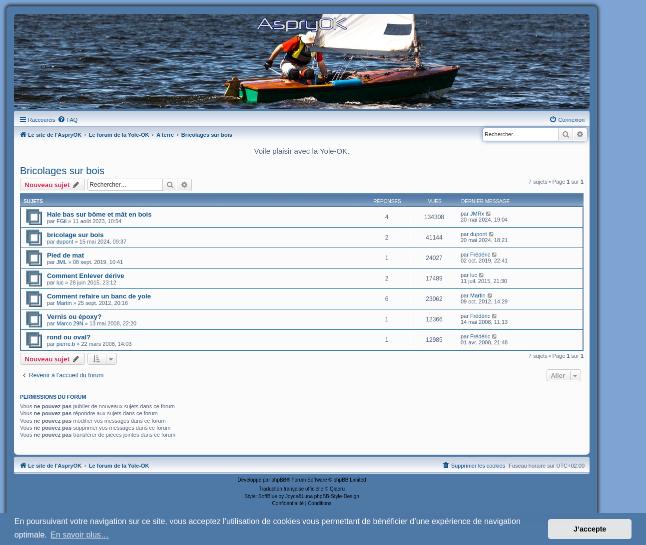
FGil (61, 221)
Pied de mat (65, 255)
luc (59, 282)
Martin (64, 303)
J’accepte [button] (590, 529)
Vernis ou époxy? (74, 316)
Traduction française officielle (291, 489)
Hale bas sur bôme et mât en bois (99, 214)
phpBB (278, 480)
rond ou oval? (68, 337)
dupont (64, 242)
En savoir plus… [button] (79, 535)
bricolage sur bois (75, 235)
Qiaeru (337, 489)
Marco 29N (69, 323)
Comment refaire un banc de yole (99, 296)
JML (61, 262)
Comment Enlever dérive (85, 275)
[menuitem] (67, 120)
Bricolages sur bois (62, 170)
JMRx (477, 214)
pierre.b (65, 344)
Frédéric (480, 255)
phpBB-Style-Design (336, 496)
